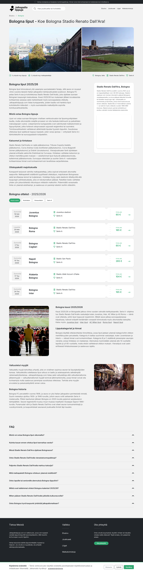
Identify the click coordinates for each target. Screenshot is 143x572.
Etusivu (103, 8)
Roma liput (107, 322)
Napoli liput (118, 322)
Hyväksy (129, 567)
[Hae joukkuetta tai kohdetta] (50, 9)
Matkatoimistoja (127, 8)
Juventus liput (72, 322)
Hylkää (118, 567)
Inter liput (84, 322)
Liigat (119, 8)
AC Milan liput (95, 322)
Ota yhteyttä (101, 543)
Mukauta (108, 567)
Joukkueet (111, 8)
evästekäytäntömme (55, 568)
